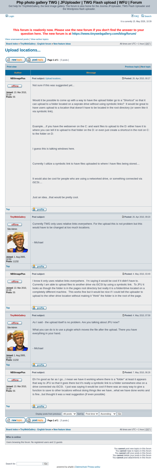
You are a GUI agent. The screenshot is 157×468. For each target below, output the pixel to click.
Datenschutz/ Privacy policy (87, 467)
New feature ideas (62, 44)
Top (8, 209)
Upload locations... (22, 50)
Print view (12, 67)
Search (146, 16)
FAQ (135, 16)
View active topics (39, 39)
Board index (12, 44)
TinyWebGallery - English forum (35, 44)
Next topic (146, 67)
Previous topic (132, 67)
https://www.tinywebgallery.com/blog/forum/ (104, 33)
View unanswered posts (17, 39)
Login (10, 16)
